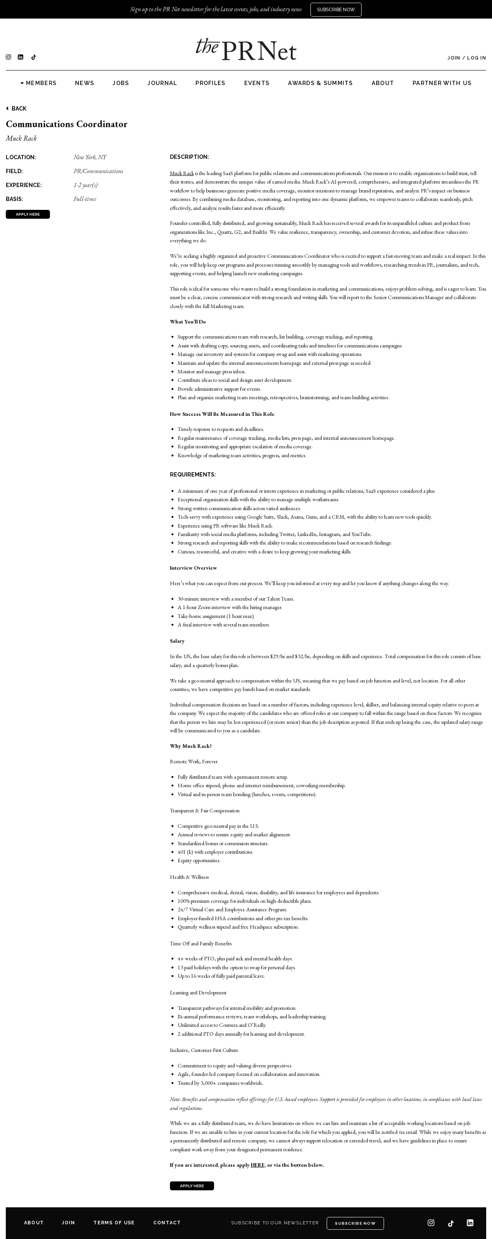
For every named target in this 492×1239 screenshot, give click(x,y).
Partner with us (442, 83)
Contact (167, 1222)
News (84, 83)
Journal (162, 83)
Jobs (121, 83)
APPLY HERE (28, 214)
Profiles (210, 83)
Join (453, 58)
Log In (476, 58)
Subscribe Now (336, 9)
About (383, 83)
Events (257, 83)
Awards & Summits (320, 83)
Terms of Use (114, 1222)
